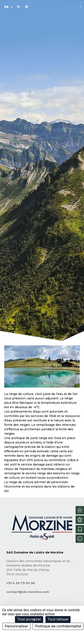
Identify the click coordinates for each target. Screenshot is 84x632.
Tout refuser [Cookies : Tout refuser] (58, 619)
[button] (80, 6)
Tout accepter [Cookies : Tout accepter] (29, 619)
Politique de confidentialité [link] (58, 626)
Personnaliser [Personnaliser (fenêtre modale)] (16, 626)
